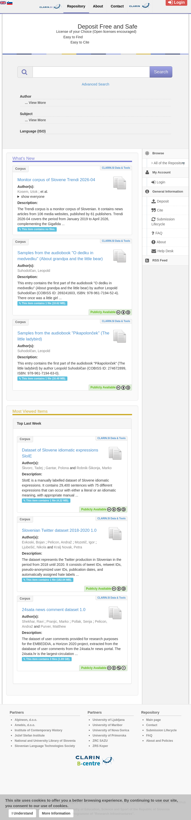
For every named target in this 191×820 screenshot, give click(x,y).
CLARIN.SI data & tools (116, 167)
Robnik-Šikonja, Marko (94, 468)
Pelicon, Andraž (60, 542)
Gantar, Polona (57, 468)
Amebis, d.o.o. (25, 725)
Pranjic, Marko (58, 621)
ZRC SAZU (100, 740)
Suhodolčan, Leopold (33, 271)
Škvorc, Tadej (32, 468)
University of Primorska (109, 735)
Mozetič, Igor (85, 542)
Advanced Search (95, 84)
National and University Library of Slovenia (45, 740)
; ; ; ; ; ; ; (72, 194)
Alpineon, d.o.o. (26, 720)
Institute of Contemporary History (38, 730)
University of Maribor (107, 725)
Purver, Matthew (53, 626)
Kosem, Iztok (27, 192)
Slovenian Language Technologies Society (45, 746)
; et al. (72, 194)
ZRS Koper (100, 746)
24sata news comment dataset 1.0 (54, 609)
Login (176, 2)
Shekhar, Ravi (33, 621)
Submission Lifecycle (161, 730)
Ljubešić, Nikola (34, 547)
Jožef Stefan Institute (30, 735)
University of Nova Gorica (111, 730)
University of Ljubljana (109, 720)
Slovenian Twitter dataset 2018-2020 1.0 (59, 530)
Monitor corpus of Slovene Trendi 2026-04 (56, 179)
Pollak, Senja (82, 621)
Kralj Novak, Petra (68, 547)
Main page (153, 720)
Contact (151, 725)
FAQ (149, 735)
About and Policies (159, 740)
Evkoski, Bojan (33, 542)
